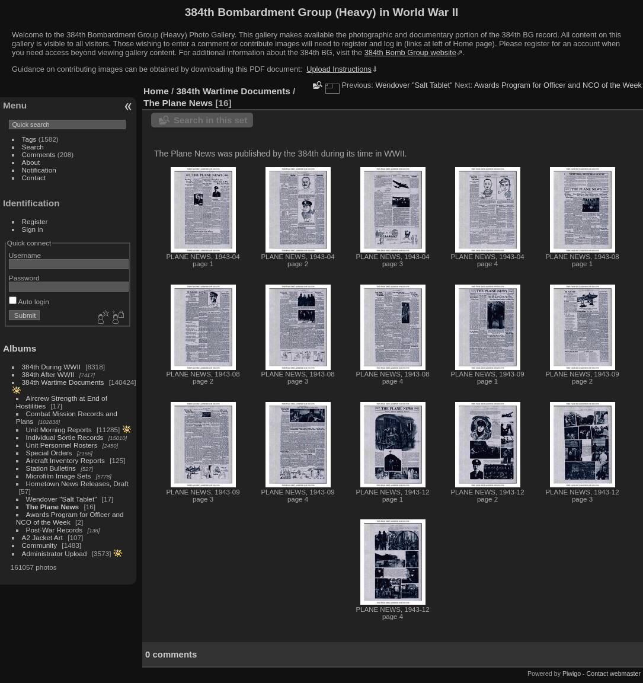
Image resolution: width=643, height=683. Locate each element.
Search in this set (210, 120)
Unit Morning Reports (59, 429)
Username (25, 255)
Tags (29, 139)
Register (35, 221)
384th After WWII (48, 374)
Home (156, 91)
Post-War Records (54, 530)
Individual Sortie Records (65, 437)
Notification (39, 170)
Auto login (29, 301)
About (31, 162)
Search (33, 147)
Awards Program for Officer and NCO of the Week (70, 518)
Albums (19, 348)
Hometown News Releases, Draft (77, 483)
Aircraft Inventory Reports (65, 460)
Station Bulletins (51, 468)
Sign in (32, 229)
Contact (34, 177)
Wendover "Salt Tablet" (61, 499)
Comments (39, 154)
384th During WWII (51, 367)
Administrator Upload (54, 553)
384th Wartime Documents (63, 382)
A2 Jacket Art (42, 537)
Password (24, 278)
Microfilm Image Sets (58, 476)
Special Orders (49, 453)
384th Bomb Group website (410, 52)
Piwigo (571, 673)
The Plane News (52, 506)
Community (39, 545)
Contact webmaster (614, 673)
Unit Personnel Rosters (62, 445)
